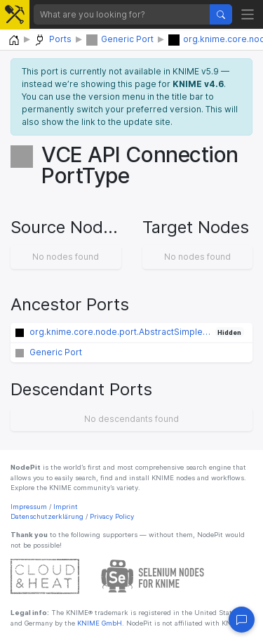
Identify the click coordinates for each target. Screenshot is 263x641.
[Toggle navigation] (248, 14)
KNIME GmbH (98, 623)
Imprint (65, 506)
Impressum (29, 506)
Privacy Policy (112, 516)
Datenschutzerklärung (47, 516)
